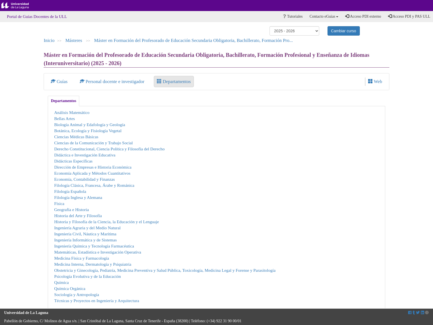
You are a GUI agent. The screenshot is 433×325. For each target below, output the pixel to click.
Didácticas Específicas (73, 161)
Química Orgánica (69, 288)
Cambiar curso (343, 31)
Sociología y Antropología (76, 294)
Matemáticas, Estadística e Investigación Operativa (97, 252)
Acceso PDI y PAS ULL (409, 16)
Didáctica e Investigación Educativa (84, 155)
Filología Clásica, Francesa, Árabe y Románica (94, 185)
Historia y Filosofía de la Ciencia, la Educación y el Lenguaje (106, 221)
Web (375, 81)
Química (61, 282)
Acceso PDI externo (363, 16)
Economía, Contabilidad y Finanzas (84, 179)
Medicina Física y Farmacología (81, 258)
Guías (60, 81)
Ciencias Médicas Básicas (76, 136)
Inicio (49, 40)
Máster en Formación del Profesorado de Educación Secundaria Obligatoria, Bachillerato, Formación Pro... (193, 40)
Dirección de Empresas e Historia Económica (92, 167)
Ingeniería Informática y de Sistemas (85, 240)
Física (59, 203)
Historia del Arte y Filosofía (78, 215)
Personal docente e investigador (113, 81)
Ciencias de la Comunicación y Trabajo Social (93, 142)
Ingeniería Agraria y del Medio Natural (87, 227)
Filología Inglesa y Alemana (78, 197)
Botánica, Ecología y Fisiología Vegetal (88, 130)
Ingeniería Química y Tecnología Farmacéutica (94, 246)
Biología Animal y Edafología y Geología (89, 124)
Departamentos (174, 81)
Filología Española (70, 191)
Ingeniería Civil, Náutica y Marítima (85, 233)
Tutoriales (293, 16)
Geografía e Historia (71, 209)
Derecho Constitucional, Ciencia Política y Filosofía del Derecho (109, 148)
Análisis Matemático (71, 112)
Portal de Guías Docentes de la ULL (37, 16)
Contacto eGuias (324, 16)
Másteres (74, 40)
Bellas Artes (64, 118)
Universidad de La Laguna (19, 5)
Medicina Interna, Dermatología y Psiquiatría (92, 264)
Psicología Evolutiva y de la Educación (87, 276)
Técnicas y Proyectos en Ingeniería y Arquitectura (96, 300)
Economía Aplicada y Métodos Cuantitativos (92, 173)
